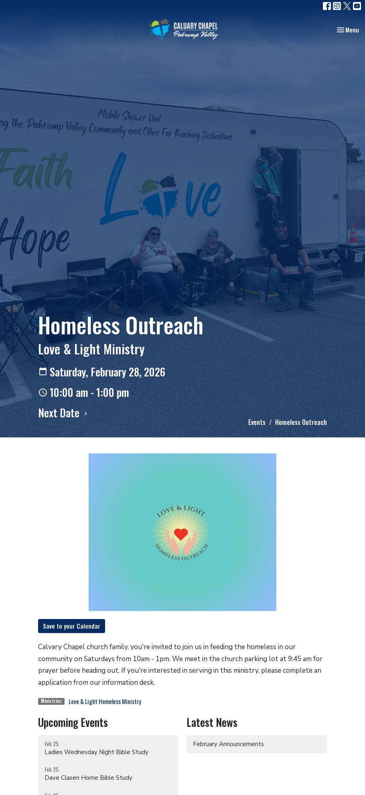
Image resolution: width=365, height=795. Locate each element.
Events (257, 422)
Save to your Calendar (71, 625)
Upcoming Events (73, 722)
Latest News (212, 722)
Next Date (63, 413)
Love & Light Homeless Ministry (105, 701)
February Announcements (228, 744)
